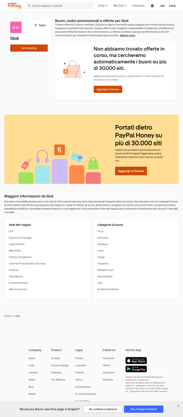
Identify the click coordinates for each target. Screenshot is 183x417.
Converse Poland (18, 282)
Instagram (109, 372)
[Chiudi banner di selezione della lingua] (178, 406)
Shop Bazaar (16, 276)
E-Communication (85, 394)
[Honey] (14, 6)
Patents (79, 372)
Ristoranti (102, 237)
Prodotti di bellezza (108, 289)
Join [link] (162, 5)
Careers (33, 372)
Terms (78, 379)
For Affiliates (58, 379)
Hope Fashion (16, 244)
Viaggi (100, 257)
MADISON (15, 250)
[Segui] (40, 25)
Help (31, 365)
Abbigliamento (105, 270)
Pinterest (108, 379)
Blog (31, 386)
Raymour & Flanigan (20, 237)
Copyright (80, 365)
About (32, 358)
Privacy (79, 358)
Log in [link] (172, 5)
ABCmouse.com (18, 289)
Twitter (106, 365)
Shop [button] (103, 6)
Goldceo (13, 270)
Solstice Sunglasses (20, 257)
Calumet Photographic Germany (27, 263)
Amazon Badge (60, 365)
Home (7, 316)
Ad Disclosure (83, 386)
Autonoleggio (104, 276)
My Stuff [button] (120, 6)
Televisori (102, 244)
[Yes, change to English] (143, 409)
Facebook (108, 358)
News (32, 379)
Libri (99, 282)
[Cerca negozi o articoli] (60, 5)
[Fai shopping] (29, 48)
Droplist (55, 358)
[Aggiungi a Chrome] (108, 89)
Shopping (102, 263)
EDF (11, 231)
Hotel (100, 250)
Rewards (138, 6)
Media (32, 394)
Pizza (100, 231)
